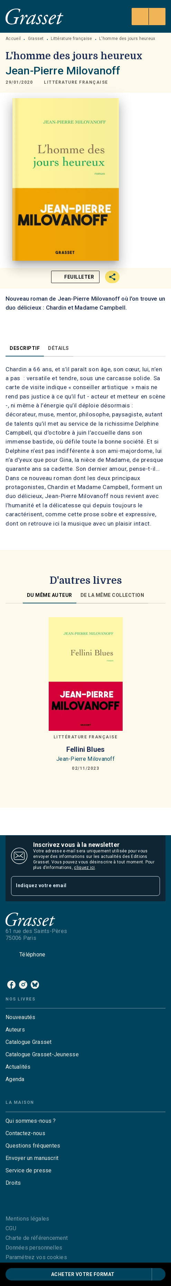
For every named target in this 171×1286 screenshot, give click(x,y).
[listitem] (11, 985)
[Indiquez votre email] (77, 886)
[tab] (25, 348)
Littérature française (71, 38)
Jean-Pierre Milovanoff (63, 70)
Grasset (36, 38)
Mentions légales (27, 1218)
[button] (76, 82)
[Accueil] (35, 16)
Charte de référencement (37, 1238)
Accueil (13, 38)
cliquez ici (84, 867)
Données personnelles (34, 1247)
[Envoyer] (151, 886)
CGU (11, 1228)
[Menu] (148, 16)
